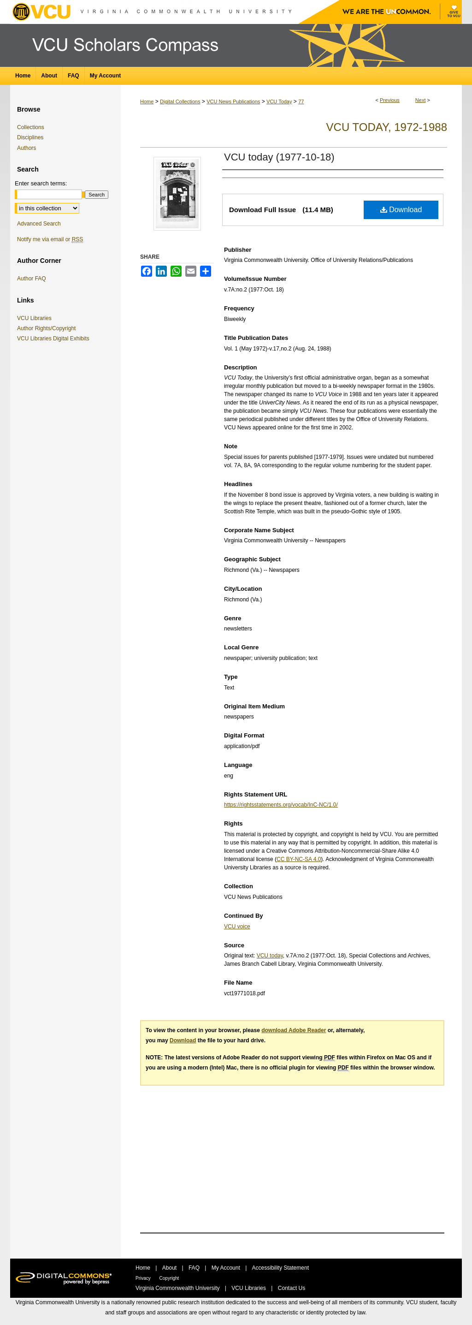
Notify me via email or (50, 239)
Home (146, 101)
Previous (390, 100)
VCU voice (237, 926)
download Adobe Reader (293, 1030)
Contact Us (291, 1288)
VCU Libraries (36, 318)
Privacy (144, 1278)
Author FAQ (31, 278)
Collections (30, 127)
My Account (227, 1268)
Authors (26, 148)
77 (301, 101)
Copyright (169, 1278)
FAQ (195, 1268)
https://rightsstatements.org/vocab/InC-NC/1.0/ (281, 805)
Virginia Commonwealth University (178, 1288)
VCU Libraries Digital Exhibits (54, 338)
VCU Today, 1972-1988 (386, 127)
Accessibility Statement (280, 1268)
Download (401, 210)
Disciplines (30, 137)
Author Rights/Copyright (48, 328)
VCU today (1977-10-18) (279, 157)
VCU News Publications (233, 101)
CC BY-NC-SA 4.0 (299, 859)
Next (420, 100)
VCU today (270, 955)
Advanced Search (39, 223)
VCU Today (279, 101)
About (170, 1268)
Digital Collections (180, 101)
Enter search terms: (41, 183)
